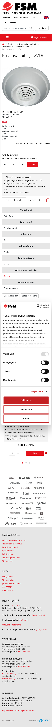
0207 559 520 (24, 651)
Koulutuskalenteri (10, 547)
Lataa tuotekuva (29, 295)
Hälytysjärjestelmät (28, 44)
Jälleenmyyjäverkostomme (14, 540)
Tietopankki (7, 561)
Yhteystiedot (18, 13)
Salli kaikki (26, 400)
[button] (22, 462)
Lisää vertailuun (11, 295)
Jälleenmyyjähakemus (11, 583)
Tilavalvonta (7, 46)
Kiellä (26, 418)
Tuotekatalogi (27, 17)
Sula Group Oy (8, 678)
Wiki (16, 17)
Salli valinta (26, 409)
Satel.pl (7, 276)
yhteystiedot (41, 629)
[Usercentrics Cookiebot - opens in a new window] (37, 306)
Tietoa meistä (8, 580)
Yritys (6, 13)
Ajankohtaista (8, 550)
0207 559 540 (24, 666)
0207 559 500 (16, 605)
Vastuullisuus (8, 590)
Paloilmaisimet (23, 46)
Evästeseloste (8, 554)
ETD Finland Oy (9, 673)
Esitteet (7, 17)
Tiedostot (34, 200)
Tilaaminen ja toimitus (12, 543)
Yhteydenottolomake (11, 624)
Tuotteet (12, 44)
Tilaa (33, 164)
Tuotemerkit (9, 22)
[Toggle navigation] (7, 37)
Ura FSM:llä (7, 587)
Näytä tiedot (37, 391)
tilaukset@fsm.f (38, 615)
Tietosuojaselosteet (11, 557)
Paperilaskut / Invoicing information (18, 710)
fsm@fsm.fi (23, 620)
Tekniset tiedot (14, 200)
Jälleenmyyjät (34, 13)
